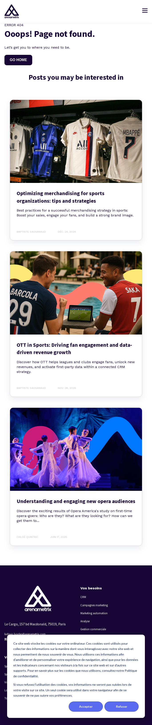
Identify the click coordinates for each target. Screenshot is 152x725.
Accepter (86, 706)
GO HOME (18, 60)
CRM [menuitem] (83, 597)
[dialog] (76, 676)
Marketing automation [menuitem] (94, 613)
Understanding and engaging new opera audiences (76, 501)
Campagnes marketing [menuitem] (94, 605)
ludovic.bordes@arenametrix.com (25, 634)
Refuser (121, 706)
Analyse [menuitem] (85, 621)
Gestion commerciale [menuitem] (93, 629)
